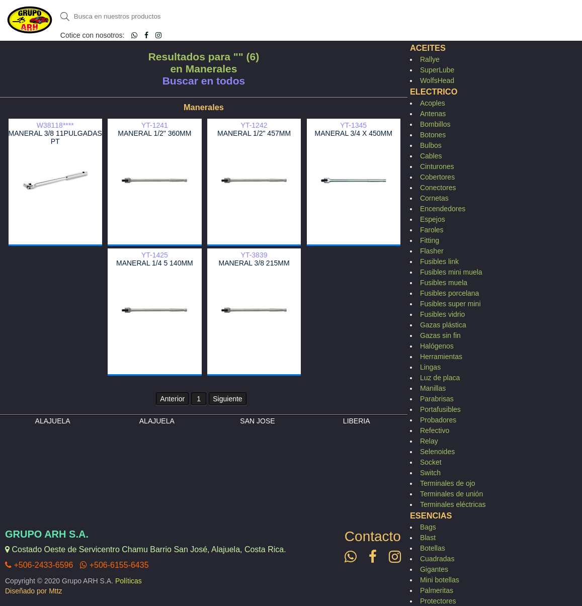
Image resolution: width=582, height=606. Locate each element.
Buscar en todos (203, 80)
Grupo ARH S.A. (47, 534)
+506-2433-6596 (39, 565)
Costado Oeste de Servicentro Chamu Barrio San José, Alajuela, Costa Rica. (145, 549)
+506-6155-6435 (114, 565)
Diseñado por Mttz (33, 591)
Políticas (128, 581)
